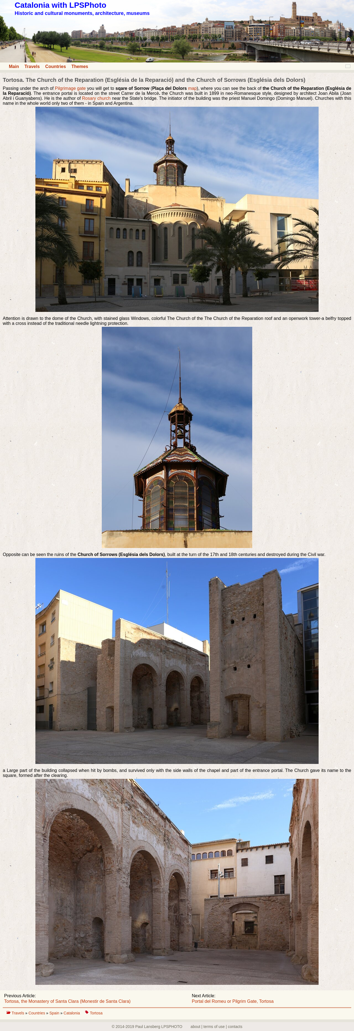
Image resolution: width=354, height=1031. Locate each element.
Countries (55, 66)
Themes (79, 66)
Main (14, 66)
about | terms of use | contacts (216, 1026)
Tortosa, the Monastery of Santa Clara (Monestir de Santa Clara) (67, 1001)
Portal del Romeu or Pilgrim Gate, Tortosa (233, 1001)
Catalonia (72, 1013)
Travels (32, 66)
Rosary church (96, 98)
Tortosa (96, 1013)
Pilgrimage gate (71, 88)
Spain (54, 1013)
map (192, 88)
